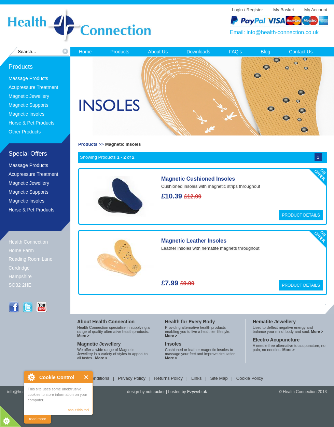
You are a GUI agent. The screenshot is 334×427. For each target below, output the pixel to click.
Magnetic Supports (28, 105)
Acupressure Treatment (33, 87)
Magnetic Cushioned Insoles (198, 179)
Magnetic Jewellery (29, 96)
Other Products (25, 131)
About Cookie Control (31, 377)
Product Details (301, 215)
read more (37, 419)
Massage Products (28, 78)
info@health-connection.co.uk (283, 32)
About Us (158, 51)
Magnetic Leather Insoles (193, 241)
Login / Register (247, 9)
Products (119, 51)
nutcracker (155, 391)
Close (86, 377)
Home (85, 51)
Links (196, 378)
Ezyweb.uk (197, 391)
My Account (315, 9)
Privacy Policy (131, 378)
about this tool (78, 410)
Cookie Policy (249, 378)
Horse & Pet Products (32, 123)
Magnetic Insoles (26, 114)
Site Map (218, 378)
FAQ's (235, 51)
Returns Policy (168, 378)
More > (83, 336)
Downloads (198, 51)
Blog (265, 51)
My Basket (283, 9)
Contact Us (300, 51)
